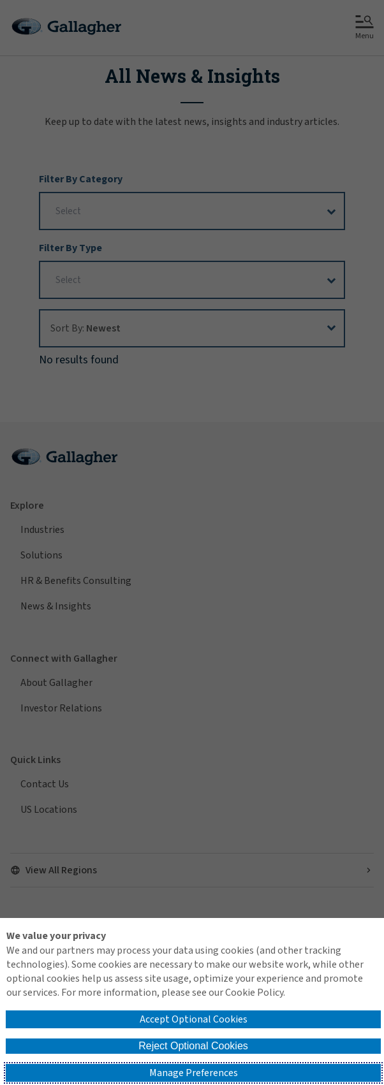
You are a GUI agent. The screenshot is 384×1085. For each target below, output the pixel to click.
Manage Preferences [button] (193, 1073)
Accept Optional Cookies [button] (193, 1019)
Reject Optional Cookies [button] (193, 1045)
